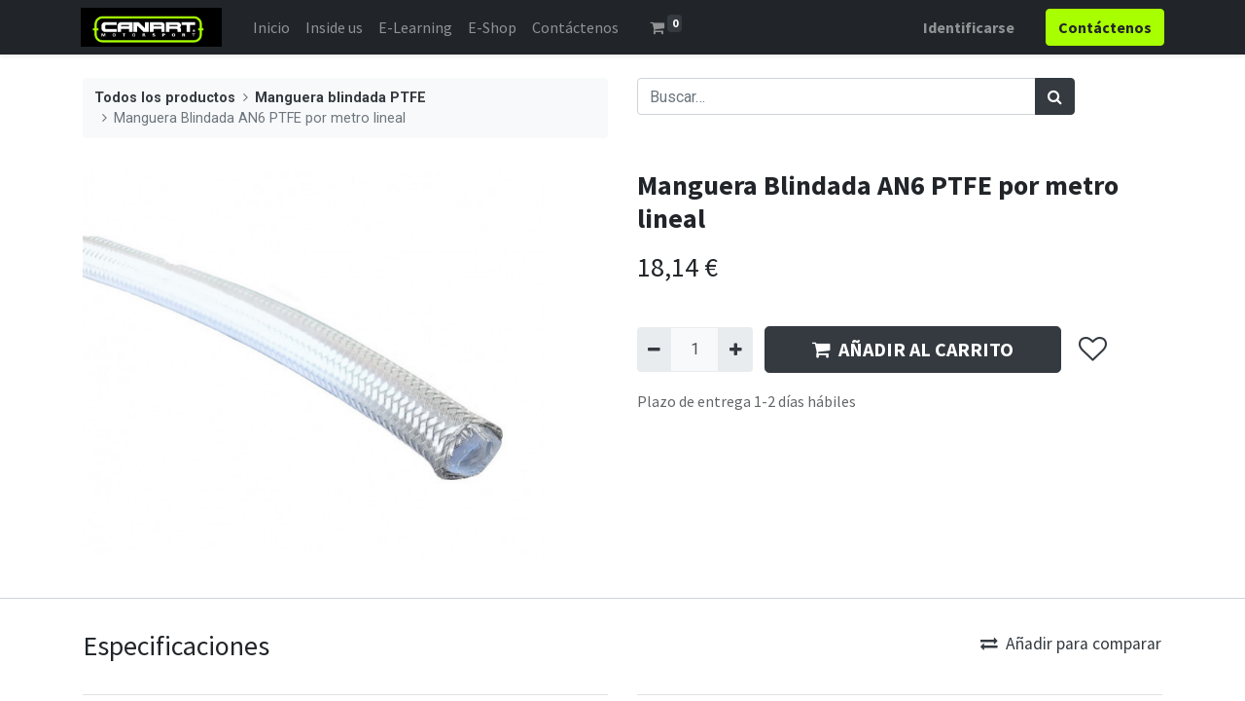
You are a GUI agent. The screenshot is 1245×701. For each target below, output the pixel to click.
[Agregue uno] (735, 349)
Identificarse (967, 27)
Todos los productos (164, 98)
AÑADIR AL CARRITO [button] (913, 349)
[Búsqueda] (1055, 96)
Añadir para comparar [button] (1070, 643)
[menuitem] (272, 27)
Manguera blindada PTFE (340, 98)
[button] (1092, 349)
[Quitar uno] (654, 349)
